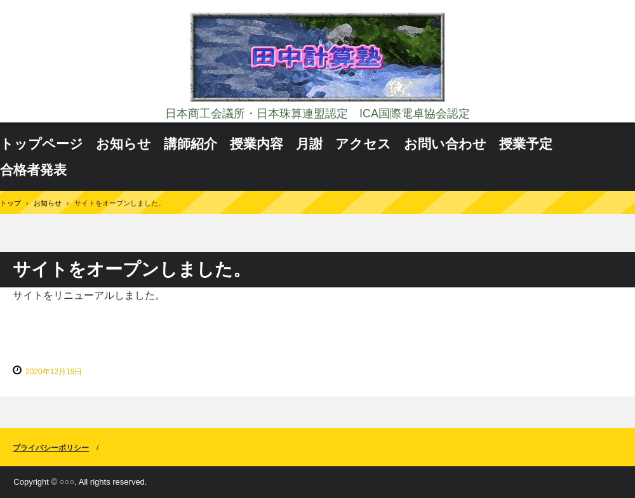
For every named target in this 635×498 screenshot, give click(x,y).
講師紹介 (190, 143)
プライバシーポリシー (51, 447)
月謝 (309, 143)
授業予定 (525, 143)
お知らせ (123, 143)
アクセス (363, 143)
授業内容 (256, 143)
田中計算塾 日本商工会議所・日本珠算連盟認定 (317, 58)
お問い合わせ (445, 143)
